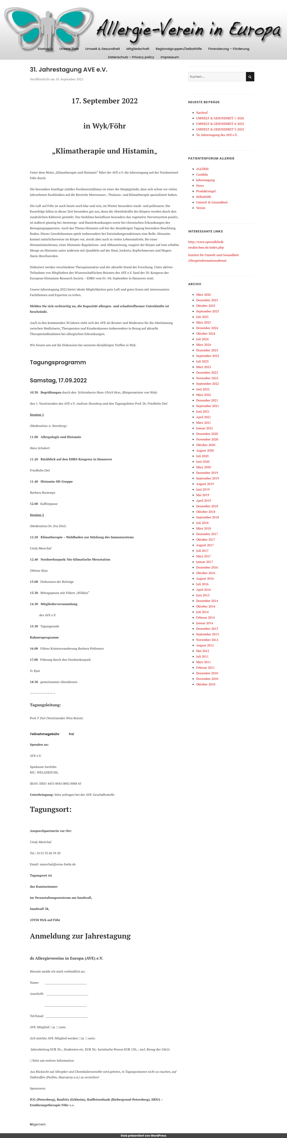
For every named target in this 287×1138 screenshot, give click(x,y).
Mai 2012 (202, 651)
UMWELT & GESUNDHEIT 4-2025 (220, 123)
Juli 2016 (202, 584)
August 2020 (205, 450)
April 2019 (203, 500)
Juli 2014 (202, 612)
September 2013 (207, 634)
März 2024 (203, 344)
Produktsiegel (206, 191)
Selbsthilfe (203, 196)
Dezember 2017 (207, 534)
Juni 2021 (202, 411)
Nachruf (201, 112)
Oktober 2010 (205, 684)
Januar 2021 (204, 428)
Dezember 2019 (207, 472)
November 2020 (207, 439)
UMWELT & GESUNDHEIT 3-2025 (220, 129)
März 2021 (203, 422)
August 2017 (205, 545)
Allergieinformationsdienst (207, 260)
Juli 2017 (202, 550)
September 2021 (207, 406)
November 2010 (207, 678)
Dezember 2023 (207, 350)
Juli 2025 (202, 317)
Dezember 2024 (207, 328)
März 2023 (203, 367)
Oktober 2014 (205, 606)
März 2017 (203, 556)
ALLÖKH (202, 169)
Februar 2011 (205, 667)
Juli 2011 (202, 656)
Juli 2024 (202, 339)
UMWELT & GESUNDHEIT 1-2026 (220, 118)
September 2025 (207, 311)
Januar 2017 (204, 562)
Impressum (170, 57)
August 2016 (205, 578)
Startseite (45, 49)
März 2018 (203, 528)
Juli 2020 (202, 456)
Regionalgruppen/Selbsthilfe (179, 49)
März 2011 (203, 662)
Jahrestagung (205, 180)
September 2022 (207, 383)
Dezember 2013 (207, 628)
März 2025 (203, 322)
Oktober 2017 (205, 539)
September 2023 (207, 356)
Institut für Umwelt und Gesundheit (213, 255)
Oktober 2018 (205, 511)
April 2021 (203, 417)
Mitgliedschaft (137, 49)
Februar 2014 (205, 617)
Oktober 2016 (205, 573)
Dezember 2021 (207, 400)
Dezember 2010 (207, 673)
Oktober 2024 (205, 333)
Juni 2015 (202, 595)
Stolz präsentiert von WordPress (143, 1136)
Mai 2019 (202, 495)
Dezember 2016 (207, 567)
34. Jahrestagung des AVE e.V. (217, 135)
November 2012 (207, 640)
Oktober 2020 (205, 445)
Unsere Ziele (69, 49)
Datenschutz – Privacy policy (131, 57)
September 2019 (207, 478)
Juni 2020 (202, 461)
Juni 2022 (202, 389)
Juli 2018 (202, 523)
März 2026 (203, 294)
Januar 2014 (204, 623)
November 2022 (207, 378)
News (200, 185)
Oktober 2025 (205, 305)
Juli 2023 (202, 361)
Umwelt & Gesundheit (102, 49)
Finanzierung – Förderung (228, 49)
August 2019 (205, 484)
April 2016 (203, 589)
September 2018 (207, 517)
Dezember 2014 (207, 601)
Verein (200, 208)
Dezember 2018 (207, 506)
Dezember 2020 (207, 433)
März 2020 (203, 467)
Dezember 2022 (207, 372)
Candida (202, 174)
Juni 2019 (202, 489)
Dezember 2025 (207, 300)
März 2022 (203, 395)
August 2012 (205, 645)
